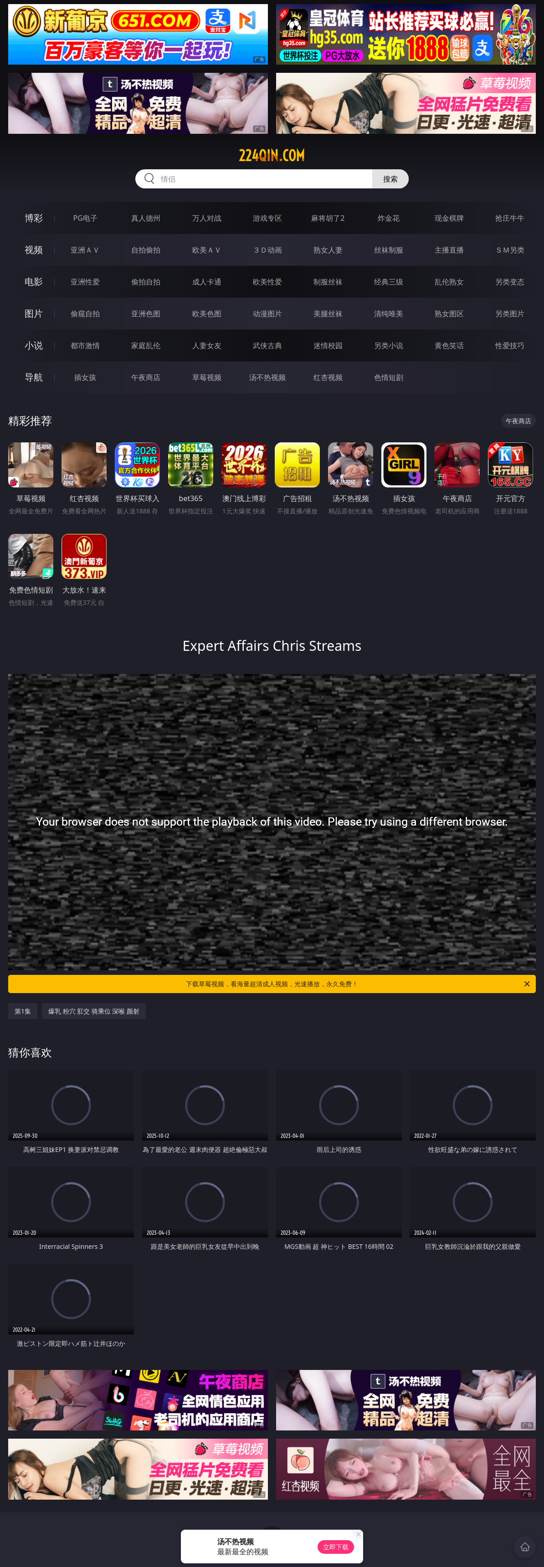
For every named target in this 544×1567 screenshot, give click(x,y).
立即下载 (336, 1546)
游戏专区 (267, 218)
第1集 (23, 1011)
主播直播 (449, 250)
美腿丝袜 (328, 314)
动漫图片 (267, 314)
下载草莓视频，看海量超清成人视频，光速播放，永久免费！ (358, 984)
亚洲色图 (145, 314)
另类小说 (388, 345)
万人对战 (206, 218)
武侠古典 (267, 345)
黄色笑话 (449, 345)
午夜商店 (145, 377)
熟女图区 (449, 314)
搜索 (390, 179)
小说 (34, 345)
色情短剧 (388, 377)
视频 (34, 249)
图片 (34, 313)
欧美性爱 (267, 282)
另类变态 (509, 282)
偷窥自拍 (85, 314)
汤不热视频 (267, 377)
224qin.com (272, 156)
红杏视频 (328, 377)
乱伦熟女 (449, 282)
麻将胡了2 (327, 218)
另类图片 (509, 314)
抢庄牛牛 (509, 218)
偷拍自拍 (145, 282)
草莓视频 (206, 377)
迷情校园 (328, 345)
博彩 (34, 218)
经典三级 (388, 282)
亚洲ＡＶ (85, 250)
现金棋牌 (449, 218)
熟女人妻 (328, 250)
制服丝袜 (328, 282)
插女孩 (85, 377)
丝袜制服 (388, 250)
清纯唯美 (388, 314)
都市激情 (85, 345)
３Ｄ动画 (267, 250)
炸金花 (389, 218)
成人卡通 (206, 282)
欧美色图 (206, 314)
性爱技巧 (509, 345)
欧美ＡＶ (206, 250)
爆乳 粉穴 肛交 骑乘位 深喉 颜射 (93, 1011)
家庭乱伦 (145, 345)
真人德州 (145, 218)
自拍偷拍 (145, 250)
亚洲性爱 (85, 282)
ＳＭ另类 (509, 250)
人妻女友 (206, 345)
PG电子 (85, 218)
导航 (34, 377)
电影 (34, 281)
